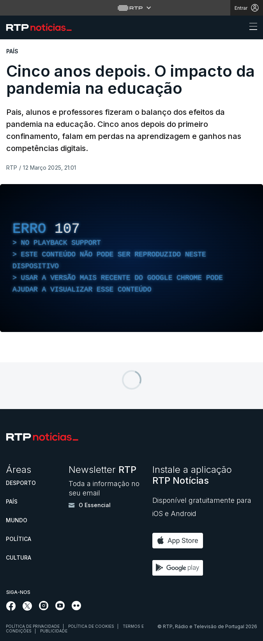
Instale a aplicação (192, 475)
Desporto (21, 482)
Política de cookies (91, 626)
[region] (131, 258)
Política (18, 539)
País (12, 501)
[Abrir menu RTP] (131, 8)
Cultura (18, 557)
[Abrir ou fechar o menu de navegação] (251, 27)
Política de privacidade (33, 626)
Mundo (16, 520)
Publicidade (53, 631)
